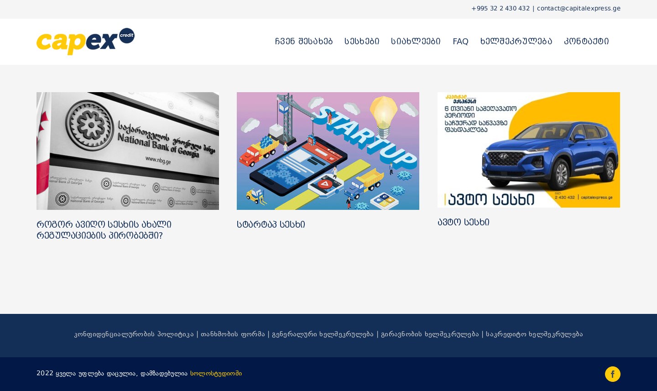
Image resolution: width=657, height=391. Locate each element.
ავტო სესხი (464, 222)
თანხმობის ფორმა (233, 334)
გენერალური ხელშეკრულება (323, 334)
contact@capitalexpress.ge (578, 9)
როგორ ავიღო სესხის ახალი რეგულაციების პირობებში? (104, 230)
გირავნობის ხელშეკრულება (430, 334)
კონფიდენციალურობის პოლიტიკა (134, 334)
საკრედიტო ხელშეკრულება (534, 334)
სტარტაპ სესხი (271, 224)
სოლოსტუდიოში (216, 374)
